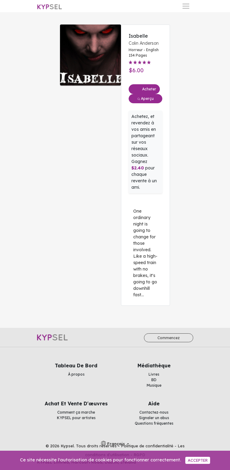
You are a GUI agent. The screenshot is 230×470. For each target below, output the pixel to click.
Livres (154, 374)
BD (153, 379)
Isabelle (138, 36)
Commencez (168, 337)
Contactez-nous (153, 412)
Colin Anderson (144, 43)
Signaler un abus (154, 417)
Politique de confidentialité (147, 445)
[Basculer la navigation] (186, 6)
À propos (76, 374)
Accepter (198, 460)
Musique (154, 385)
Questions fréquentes (154, 423)
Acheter (149, 89)
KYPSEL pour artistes (76, 417)
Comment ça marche (76, 412)
